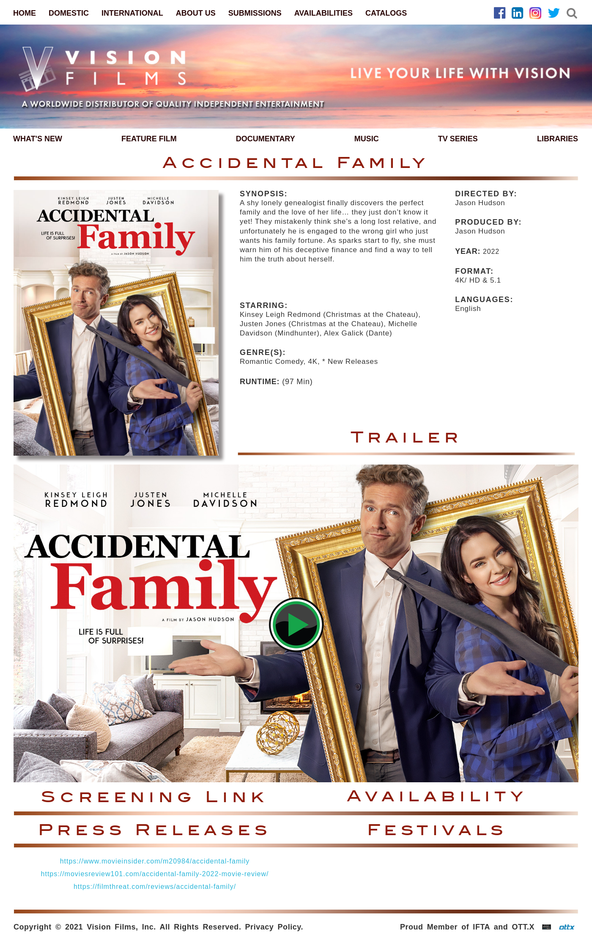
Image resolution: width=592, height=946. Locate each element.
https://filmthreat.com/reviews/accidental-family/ (155, 886)
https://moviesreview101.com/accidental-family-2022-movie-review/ (155, 873)
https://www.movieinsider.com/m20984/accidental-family (155, 861)
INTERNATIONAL (132, 13)
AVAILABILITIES (323, 13)
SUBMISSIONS (255, 13)
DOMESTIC (69, 13)
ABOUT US (196, 13)
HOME (24, 13)
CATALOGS (386, 13)
